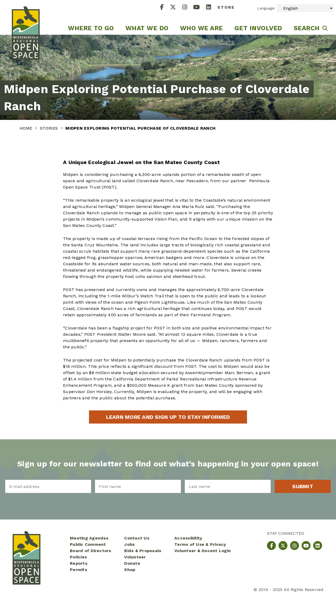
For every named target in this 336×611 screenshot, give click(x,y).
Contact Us (136, 538)
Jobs (129, 544)
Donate (132, 563)
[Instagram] (187, 7)
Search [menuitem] (307, 28)
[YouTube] (199, 7)
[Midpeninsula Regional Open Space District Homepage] (26, 17)
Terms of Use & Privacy (200, 544)
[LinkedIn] (211, 7)
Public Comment (88, 544)
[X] (176, 7)
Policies (78, 556)
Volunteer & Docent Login (202, 550)
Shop (129, 569)
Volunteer (135, 556)
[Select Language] (305, 8)
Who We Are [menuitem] (201, 28)
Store (226, 7)
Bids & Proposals (142, 550)
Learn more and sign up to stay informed (168, 417)
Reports (78, 563)
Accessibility (188, 538)
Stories (49, 128)
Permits (78, 569)
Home (27, 128)
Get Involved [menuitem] (258, 28)
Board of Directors (90, 550)
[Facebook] (165, 7)
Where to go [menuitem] (91, 28)
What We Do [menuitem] (147, 28)
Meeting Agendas (89, 538)
